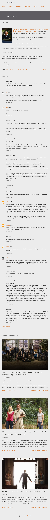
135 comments (10, 450)
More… (43, 6)
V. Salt (7, 201)
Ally (7, 107)
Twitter (36, 6)
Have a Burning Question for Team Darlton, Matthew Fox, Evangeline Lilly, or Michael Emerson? (22, 373)
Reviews (11, 6)
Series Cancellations (18, 69)
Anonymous (9, 281)
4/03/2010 (9, 322)
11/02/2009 (9, 304)
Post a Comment (6, 326)
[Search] (44, 3)
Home (3, 6)
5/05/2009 (9, 253)
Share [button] (44, 69)
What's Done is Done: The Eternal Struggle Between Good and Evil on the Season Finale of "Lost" (24, 433)
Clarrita (8, 225)
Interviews (19, 6)
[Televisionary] (9, 2)
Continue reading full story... (39, 390)
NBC (7, 69)
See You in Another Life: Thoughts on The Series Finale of (24, 491)
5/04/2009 (9, 88)
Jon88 (7, 246)
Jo (6, 92)
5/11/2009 (9, 276)
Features (27, 6)
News (10, 69)
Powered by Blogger (25, 515)
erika (7, 258)
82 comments (10, 507)
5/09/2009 (9, 266)
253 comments (10, 390)
